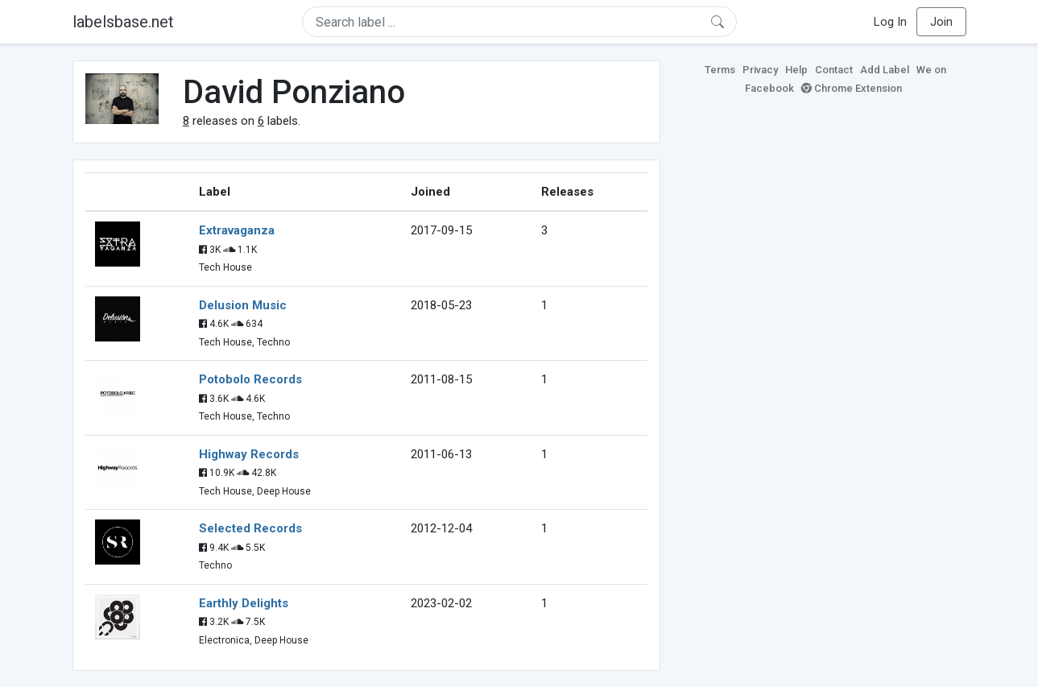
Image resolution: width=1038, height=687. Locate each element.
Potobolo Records (250, 379)
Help (796, 70)
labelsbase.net (123, 21)
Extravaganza (237, 230)
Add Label (884, 70)
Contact (834, 70)
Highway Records (249, 454)
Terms (720, 70)
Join (941, 21)
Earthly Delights (243, 603)
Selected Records (250, 528)
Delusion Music (243, 305)
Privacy (760, 70)
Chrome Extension (851, 88)
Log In (890, 21)
